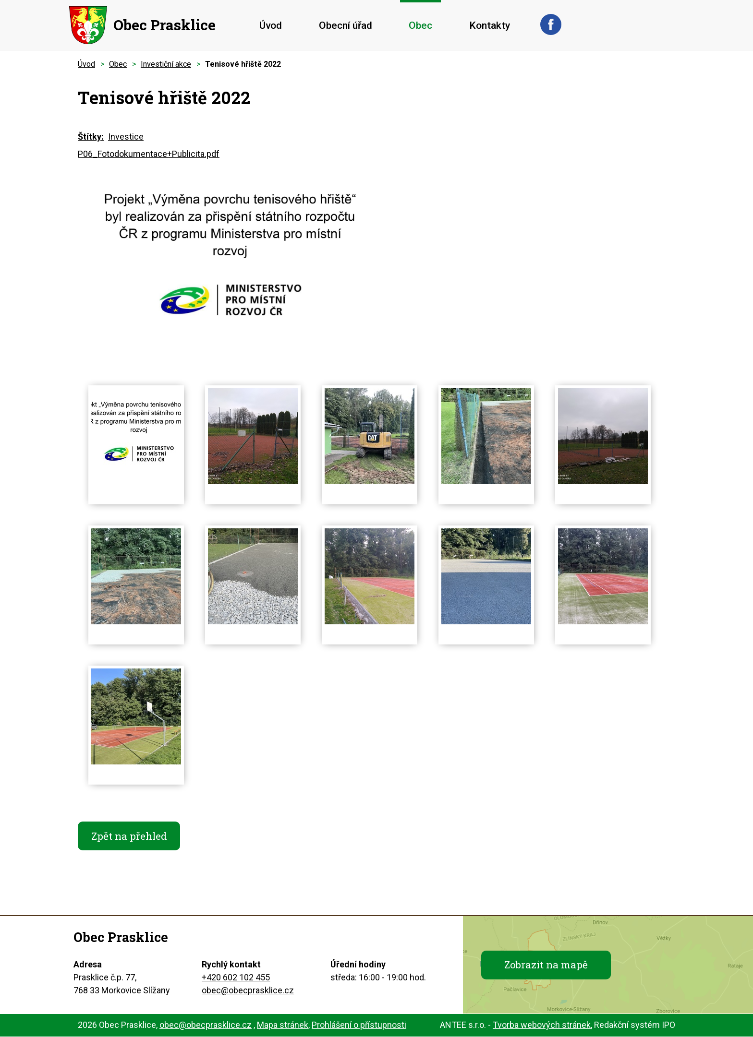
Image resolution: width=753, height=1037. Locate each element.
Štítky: (91, 136)
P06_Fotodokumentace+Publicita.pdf (148, 154)
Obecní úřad (345, 25)
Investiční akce (166, 64)
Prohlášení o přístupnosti (359, 1025)
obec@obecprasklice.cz (248, 991)
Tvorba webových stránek (542, 1025)
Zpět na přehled (130, 836)
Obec (420, 25)
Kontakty (489, 25)
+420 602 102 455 (236, 978)
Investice (126, 136)
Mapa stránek (282, 1025)
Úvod (270, 25)
